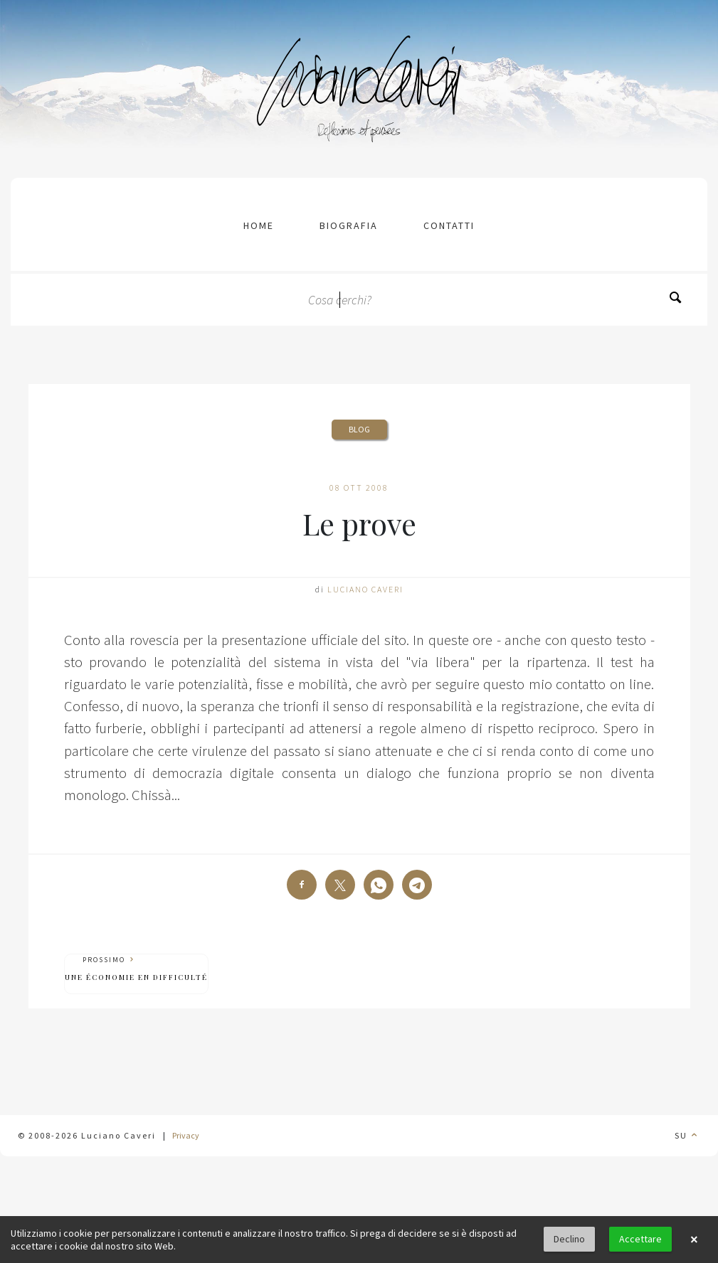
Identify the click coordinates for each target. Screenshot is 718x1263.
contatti (449, 225)
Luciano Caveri (365, 589)
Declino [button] (569, 1238)
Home (258, 225)
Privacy (185, 1135)
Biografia (349, 225)
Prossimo (136, 969)
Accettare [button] (640, 1238)
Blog (359, 429)
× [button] (693, 1239)
